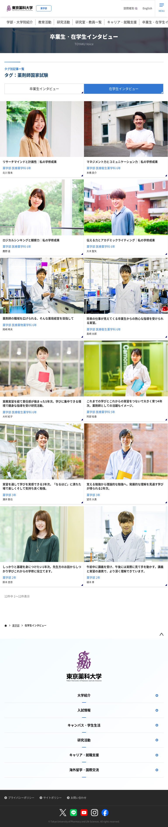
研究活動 (63, 22)
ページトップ (161, 634)
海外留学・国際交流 (116, 770)
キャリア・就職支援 (122, 22)
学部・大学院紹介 (20, 22)
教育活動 (44, 22)
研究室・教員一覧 (88, 22)
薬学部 (15, 625)
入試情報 (120, 710)
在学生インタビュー (123, 88)
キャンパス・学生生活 (116, 725)
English (147, 8)
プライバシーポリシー (21, 798)
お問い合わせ (78, 798)
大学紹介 (120, 695)
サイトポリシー (52, 798)
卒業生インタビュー (44, 88)
